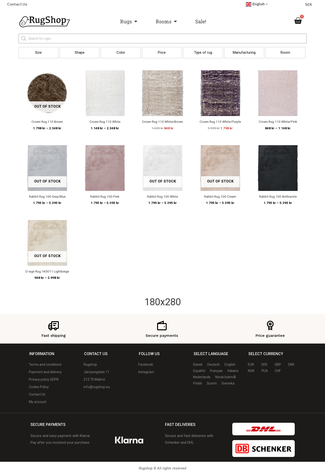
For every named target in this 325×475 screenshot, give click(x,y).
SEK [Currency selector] (308, 4)
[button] (38, 52)
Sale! (200, 21)
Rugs (128, 21)
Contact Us (17, 4)
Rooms (166, 21)
